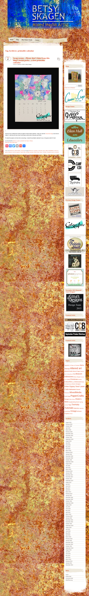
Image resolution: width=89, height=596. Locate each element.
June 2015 (68, 531)
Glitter (46, 150)
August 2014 (68, 550)
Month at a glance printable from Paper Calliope (23, 140)
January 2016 (69, 518)
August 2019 (68, 441)
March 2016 (68, 514)
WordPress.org (69, 580)
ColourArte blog (48, 133)
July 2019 (68, 443)
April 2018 (68, 467)
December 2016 (69, 497)
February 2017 (69, 493)
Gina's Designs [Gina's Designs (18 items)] (76, 384)
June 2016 (68, 508)
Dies (44, 150)
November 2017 (69, 476)
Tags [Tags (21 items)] (69, 405)
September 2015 (69, 525)
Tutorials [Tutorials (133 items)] (68, 408)
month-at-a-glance (16, 152)
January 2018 (69, 473)
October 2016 (69, 501)
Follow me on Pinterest (69, 87)
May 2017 (68, 488)
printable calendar (29, 152)
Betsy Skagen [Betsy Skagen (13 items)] (77, 376)
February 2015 (69, 538)
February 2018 (69, 471)
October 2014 (69, 546)
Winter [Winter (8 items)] (71, 413)
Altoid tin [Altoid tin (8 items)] (82, 371)
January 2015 (69, 540)
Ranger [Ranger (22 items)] (66, 399)
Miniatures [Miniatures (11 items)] (66, 392)
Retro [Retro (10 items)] (70, 399)
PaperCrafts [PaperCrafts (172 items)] (77, 395)
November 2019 (69, 435)
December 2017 (69, 475)
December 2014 (69, 542)
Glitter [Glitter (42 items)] (66, 386)
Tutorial (22, 150)
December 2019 (69, 433)
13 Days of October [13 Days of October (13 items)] (74, 365)
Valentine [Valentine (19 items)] (76, 408)
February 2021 (69, 424)
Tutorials (49, 152)
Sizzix (41, 152)
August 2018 (68, 463)
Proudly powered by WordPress (10, 585)
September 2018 (69, 461)
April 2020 (68, 428)
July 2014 (68, 551)
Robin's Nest (36, 152)
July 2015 (68, 529)
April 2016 (68, 512)
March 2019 (68, 450)
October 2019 (69, 437)
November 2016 (69, 499)
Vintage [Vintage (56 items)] (73, 411)
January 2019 (69, 454)
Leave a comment (55, 152)
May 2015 (68, 533)
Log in (67, 574)
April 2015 (68, 535)
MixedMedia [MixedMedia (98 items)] (75, 392)
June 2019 (68, 445)
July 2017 (68, 484)
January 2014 (69, 563)
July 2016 (68, 506)
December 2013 (69, 565)
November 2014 (69, 544)
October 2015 (69, 523)
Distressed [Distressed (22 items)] (77, 382)
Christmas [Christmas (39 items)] (74, 379)
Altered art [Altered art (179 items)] (76, 368)
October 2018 (69, 460)
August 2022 (68, 422)
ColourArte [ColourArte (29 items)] (68, 382)
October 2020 (69, 426)
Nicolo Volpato (28, 585)
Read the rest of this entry (11, 142)
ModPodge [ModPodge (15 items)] (67, 396)
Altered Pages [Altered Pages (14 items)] (76, 371)
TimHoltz (44, 152)
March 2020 (68, 430)
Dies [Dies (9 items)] (73, 381)
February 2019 (69, 452)
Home (11, 39)
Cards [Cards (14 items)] (68, 379)
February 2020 (69, 431)
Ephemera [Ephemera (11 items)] (69, 384)
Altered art (12, 150)
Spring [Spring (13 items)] (81, 402)
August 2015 (68, 527)
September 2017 (69, 480)
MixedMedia (50, 150)
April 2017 (68, 490)
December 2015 (69, 520)
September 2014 (69, 548)
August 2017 (68, 482)
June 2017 (68, 486)
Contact (37, 40)
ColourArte (40, 150)
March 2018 (68, 469)
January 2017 (69, 495)
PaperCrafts (22, 152)
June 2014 (68, 553)
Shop (17, 39)
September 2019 (69, 439)
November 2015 (69, 521)
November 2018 (69, 458)
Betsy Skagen (29, 64)
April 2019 (68, 448)
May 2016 (68, 510)
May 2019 (68, 446)
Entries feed (68, 576)
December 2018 (69, 456)
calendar (36, 150)
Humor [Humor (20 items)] (78, 389)
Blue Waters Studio (27, 40)
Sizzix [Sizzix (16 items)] (77, 402)
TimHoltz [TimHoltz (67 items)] (75, 404)
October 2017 (69, 478)
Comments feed (69, 578)
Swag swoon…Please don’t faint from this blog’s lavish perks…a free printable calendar (31, 60)
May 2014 (68, 555)
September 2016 (69, 503)
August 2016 (68, 505)
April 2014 (68, 557)
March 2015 (68, 536)
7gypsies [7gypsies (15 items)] (66, 365)
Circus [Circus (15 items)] (79, 379)
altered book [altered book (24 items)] (68, 371)
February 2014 (69, 561)
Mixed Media (17, 150)
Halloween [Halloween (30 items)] (72, 389)
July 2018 (68, 465)
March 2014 (68, 559)
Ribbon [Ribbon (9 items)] (73, 399)
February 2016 (69, 516)
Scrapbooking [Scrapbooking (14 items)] (72, 402)
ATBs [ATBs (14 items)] (73, 374)
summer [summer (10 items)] (66, 405)
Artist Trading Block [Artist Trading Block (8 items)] (68, 374)
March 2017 (68, 491)
